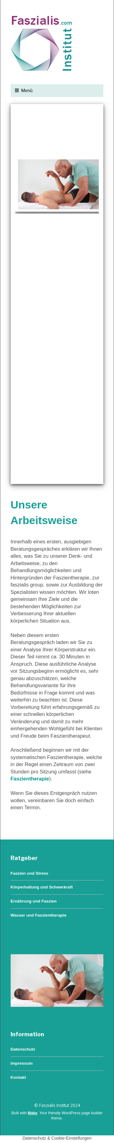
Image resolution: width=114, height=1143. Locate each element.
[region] (57, 294)
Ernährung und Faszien (34, 901)
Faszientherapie (30, 779)
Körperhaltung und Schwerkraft (42, 887)
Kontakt (18, 1077)
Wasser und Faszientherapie (39, 915)
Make (32, 1113)
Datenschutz (23, 1049)
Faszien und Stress (29, 873)
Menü (27, 90)
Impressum (22, 1063)
